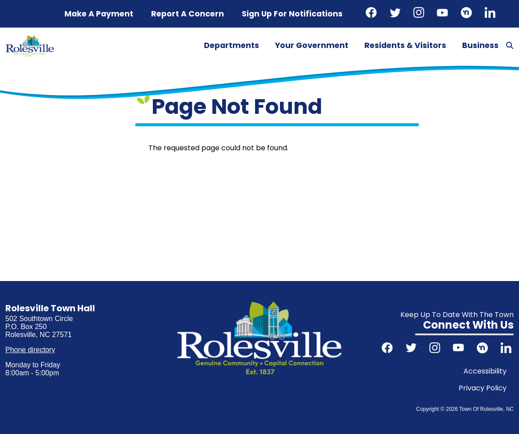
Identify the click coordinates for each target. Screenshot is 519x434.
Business (480, 45)
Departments (231, 45)
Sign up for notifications (292, 13)
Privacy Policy (483, 388)
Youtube (443, 13)
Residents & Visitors (405, 45)
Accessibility (485, 371)
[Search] (510, 46)
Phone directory (30, 350)
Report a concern (187, 13)
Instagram (420, 13)
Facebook (372, 13)
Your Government (311, 45)
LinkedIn (491, 13)
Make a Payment (98, 13)
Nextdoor (467, 13)
